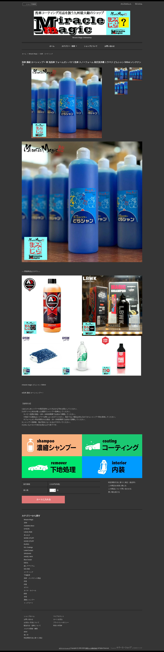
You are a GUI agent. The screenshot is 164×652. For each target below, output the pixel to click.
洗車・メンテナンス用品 (32, 578)
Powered (126, 648)
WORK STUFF (29, 538)
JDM (25, 523)
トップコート (28, 603)
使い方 (26, 635)
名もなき (27, 535)
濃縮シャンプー (29, 600)
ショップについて (90, 46)
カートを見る (58, 619)
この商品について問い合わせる (119, 489)
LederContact (28, 550)
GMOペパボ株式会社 (91, 648)
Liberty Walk (28, 532)
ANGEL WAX (28, 557)
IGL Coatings (28, 547)
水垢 (25, 597)
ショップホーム (29, 616)
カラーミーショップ (64, 648)
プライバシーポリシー (61, 622)
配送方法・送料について (32, 625)
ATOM (60, 625)
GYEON (26, 529)
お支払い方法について (31, 622)
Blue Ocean (28, 560)
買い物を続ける (114, 492)
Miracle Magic (33, 54)
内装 (25, 584)
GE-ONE (27, 569)
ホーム (51, 46)
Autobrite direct (29, 526)
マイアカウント (126, 4)
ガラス (26, 587)
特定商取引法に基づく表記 (33, 638)
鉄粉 (25, 593)
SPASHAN (27, 553)
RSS (55, 625)
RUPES (26, 544)
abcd (25, 632)
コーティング (28, 572)
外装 (25, 581)
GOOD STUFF (29, 541)
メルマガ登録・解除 (31, 629)
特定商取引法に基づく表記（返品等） (122, 482)
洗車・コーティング (46, 54)
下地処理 (27, 575)
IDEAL (26, 563)
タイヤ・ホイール (30, 590)
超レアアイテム (29, 566)
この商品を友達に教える (117, 486)
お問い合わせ (110, 46)
